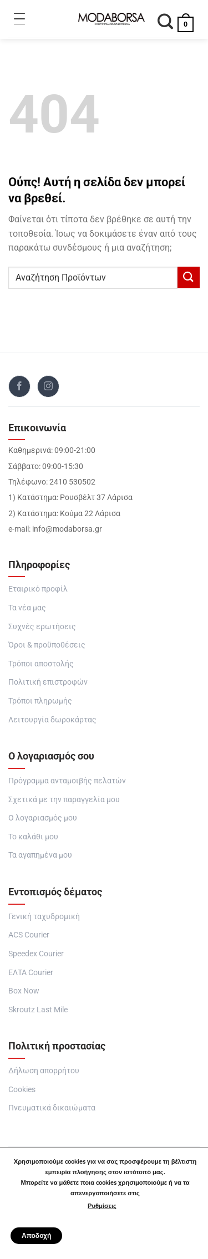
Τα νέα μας (27, 607)
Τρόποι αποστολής (41, 663)
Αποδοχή (36, 1235)
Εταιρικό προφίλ (38, 588)
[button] (186, 19)
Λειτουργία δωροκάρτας (52, 719)
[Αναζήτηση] (166, 23)
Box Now (23, 990)
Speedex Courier (36, 953)
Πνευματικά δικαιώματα (51, 1107)
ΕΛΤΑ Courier (30, 972)
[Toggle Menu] (19, 19)
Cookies (21, 1089)
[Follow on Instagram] (48, 386)
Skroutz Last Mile (38, 1009)
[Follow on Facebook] (19, 386)
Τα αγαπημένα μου (40, 854)
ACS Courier (28, 934)
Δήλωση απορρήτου (43, 1070)
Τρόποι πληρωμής (40, 700)
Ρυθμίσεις (102, 1206)
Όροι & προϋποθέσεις (46, 644)
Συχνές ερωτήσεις (42, 626)
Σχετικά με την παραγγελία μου (64, 799)
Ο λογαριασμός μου (42, 817)
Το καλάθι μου (33, 836)
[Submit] (188, 277)
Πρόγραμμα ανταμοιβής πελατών (67, 780)
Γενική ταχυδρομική (44, 916)
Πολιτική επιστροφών (48, 681)
